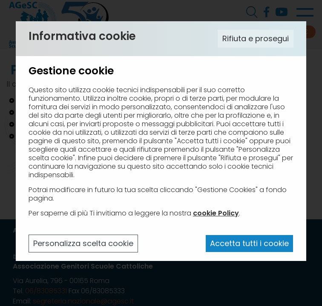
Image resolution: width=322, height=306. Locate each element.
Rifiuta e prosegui (255, 38)
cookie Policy (216, 213)
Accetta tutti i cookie (249, 243)
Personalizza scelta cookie (83, 243)
